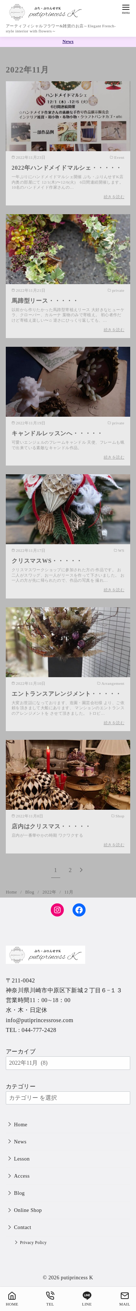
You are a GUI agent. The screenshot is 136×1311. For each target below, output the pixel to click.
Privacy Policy (33, 1242)
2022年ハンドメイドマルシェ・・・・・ (67, 168)
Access (22, 1176)
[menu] (126, 8)
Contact (23, 1227)
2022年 (49, 892)
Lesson (22, 1159)
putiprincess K (77, 1277)
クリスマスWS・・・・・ (47, 561)
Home (12, 892)
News (20, 1142)
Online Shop (28, 1210)
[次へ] (81, 870)
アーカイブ (21, 1051)
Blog (30, 892)
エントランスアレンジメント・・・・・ (66, 694)
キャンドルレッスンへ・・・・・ (57, 433)
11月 (69, 892)
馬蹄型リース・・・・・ (45, 301)
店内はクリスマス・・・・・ (51, 826)
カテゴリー (21, 1086)
